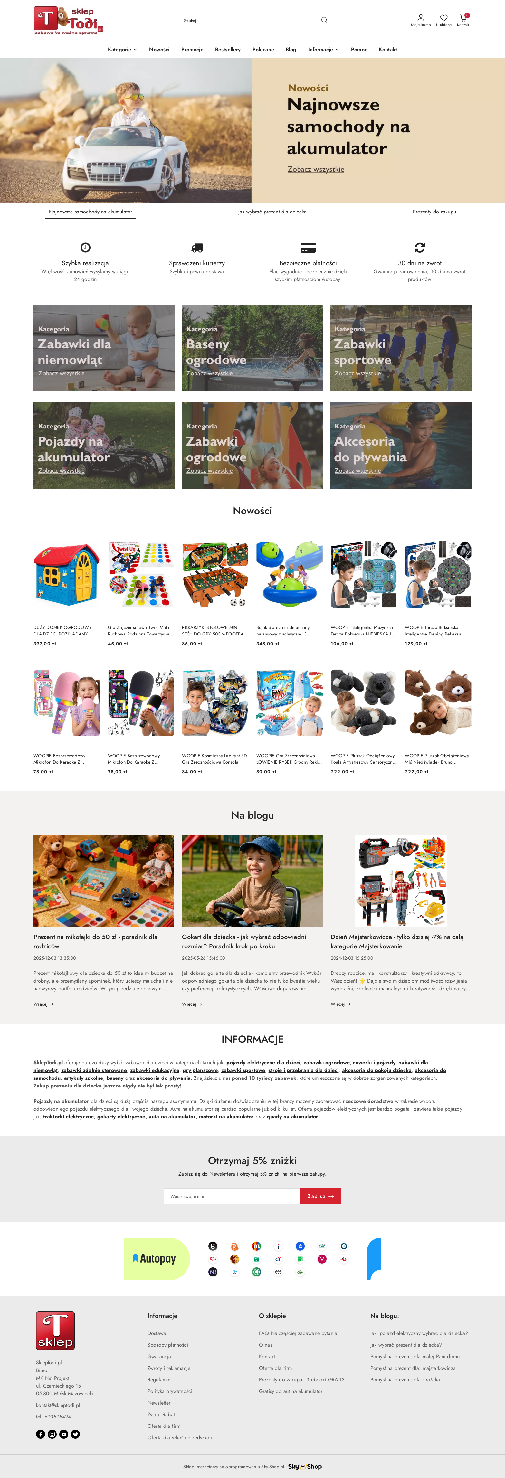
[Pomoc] (359, 50)
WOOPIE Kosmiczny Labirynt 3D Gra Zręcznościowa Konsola (214, 758)
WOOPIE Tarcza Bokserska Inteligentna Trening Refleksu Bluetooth (433, 630)
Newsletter (159, 1403)
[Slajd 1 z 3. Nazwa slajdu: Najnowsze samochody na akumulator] (252, 130)
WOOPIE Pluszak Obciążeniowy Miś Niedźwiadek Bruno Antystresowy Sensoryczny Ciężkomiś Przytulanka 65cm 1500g (437, 758)
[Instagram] (52, 1434)
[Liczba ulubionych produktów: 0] (444, 21)
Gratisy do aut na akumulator (290, 1391)
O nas (265, 1345)
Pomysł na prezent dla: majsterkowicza (413, 1368)
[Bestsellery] (228, 50)
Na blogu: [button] (384, 1316)
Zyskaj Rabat (161, 1414)
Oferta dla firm (164, 1426)
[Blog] (291, 50)
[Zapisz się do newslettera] (232, 1196)
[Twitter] (75, 1434)
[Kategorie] (122, 50)
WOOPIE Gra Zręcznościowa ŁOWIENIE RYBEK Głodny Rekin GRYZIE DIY (288, 758)
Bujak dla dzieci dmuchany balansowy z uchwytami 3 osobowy (283, 630)
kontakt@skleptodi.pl (58, 1405)
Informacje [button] (162, 1316)
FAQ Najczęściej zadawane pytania (298, 1333)
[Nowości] (159, 50)
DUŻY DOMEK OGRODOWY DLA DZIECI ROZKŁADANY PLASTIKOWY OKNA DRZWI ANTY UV (62, 630)
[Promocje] (192, 50)
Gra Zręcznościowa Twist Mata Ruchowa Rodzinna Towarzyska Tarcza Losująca (139, 630)
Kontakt (267, 1356)
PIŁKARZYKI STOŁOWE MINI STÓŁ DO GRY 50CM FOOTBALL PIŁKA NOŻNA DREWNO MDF (215, 630)
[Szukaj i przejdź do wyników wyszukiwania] (324, 21)
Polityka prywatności (170, 1391)
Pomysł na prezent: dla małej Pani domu (415, 1356)
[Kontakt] (388, 50)
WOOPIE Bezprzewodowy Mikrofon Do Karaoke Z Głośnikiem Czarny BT (134, 758)
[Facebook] (40, 1434)
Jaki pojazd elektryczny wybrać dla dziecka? (419, 1333)
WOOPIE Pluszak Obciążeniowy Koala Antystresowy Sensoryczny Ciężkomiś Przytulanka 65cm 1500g (363, 758)
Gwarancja (159, 1356)
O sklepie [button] (272, 1316)
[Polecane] (263, 50)
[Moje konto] (421, 21)
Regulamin (159, 1379)
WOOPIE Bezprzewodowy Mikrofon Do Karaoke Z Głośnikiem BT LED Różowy (61, 758)
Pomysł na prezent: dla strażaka (405, 1379)
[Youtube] (63, 1434)
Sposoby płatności (168, 1345)
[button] (324, 50)
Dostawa (157, 1333)
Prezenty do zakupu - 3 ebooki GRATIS (302, 1379)
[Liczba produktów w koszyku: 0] (463, 21)
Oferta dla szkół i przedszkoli (180, 1437)
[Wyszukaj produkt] (256, 20)
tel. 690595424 (53, 1416)
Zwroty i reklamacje (169, 1368)
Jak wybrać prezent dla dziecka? (406, 1345)
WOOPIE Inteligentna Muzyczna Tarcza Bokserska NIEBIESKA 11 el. (362, 630)
